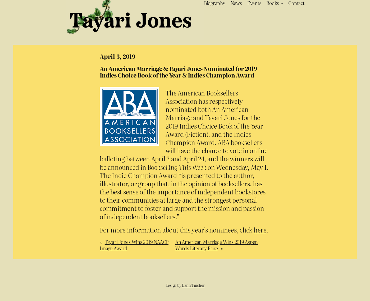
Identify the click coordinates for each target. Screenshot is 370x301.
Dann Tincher (193, 285)
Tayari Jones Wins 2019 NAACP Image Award (134, 245)
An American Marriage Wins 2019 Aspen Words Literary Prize (216, 245)
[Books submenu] (281, 3)
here (260, 229)
